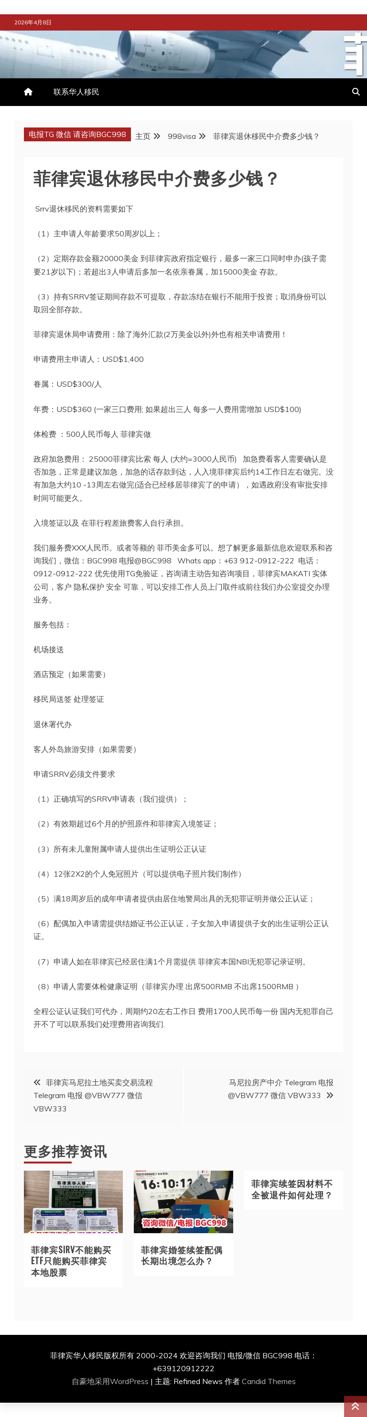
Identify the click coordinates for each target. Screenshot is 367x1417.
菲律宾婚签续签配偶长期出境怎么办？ (182, 1255)
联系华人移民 (76, 91)
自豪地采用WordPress (111, 1381)
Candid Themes (269, 1381)
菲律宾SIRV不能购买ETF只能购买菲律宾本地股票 (71, 1260)
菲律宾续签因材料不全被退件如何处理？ (292, 1188)
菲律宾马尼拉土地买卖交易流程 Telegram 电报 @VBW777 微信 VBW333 (93, 1095)
